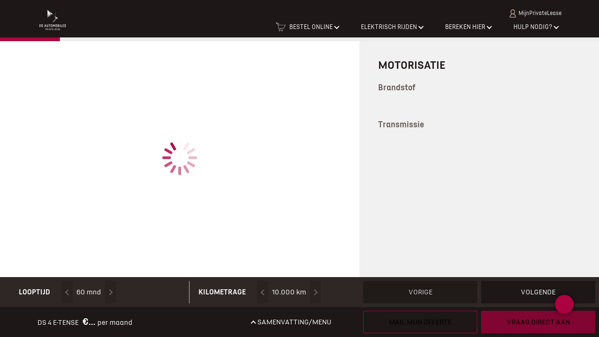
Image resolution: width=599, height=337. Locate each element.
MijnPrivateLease (536, 13)
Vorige (420, 292)
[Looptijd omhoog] (110, 292)
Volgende (538, 292)
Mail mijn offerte (420, 322)
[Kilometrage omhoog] (315, 292)
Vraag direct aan (538, 322)
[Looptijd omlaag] (67, 292)
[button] (307, 29)
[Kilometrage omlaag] (262, 292)
